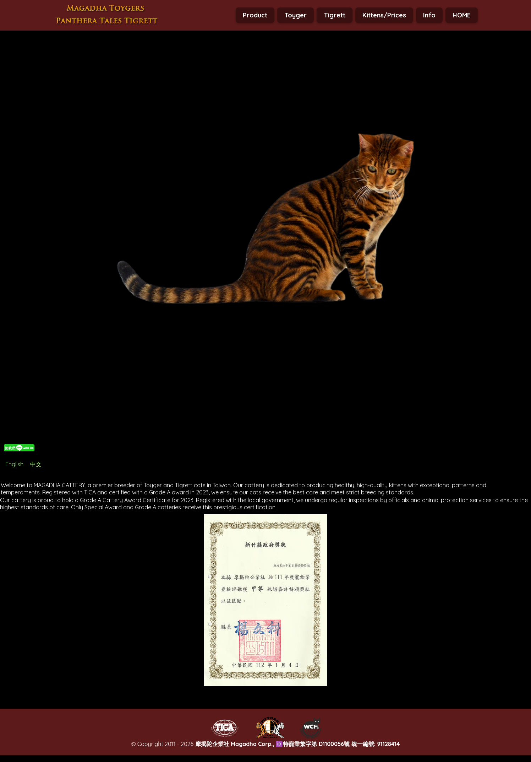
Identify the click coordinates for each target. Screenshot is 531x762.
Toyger (295, 15)
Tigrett (334, 15)
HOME (462, 15)
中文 (36, 464)
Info (429, 15)
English (14, 464)
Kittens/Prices (384, 15)
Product (255, 15)
